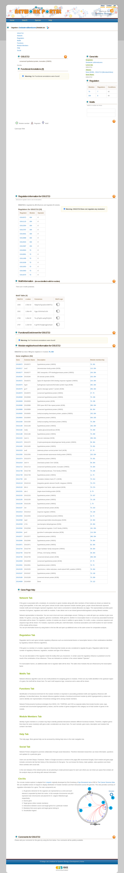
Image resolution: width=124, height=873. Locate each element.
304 (89, 96)
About (102, 6)
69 (91, 409)
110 (91, 368)
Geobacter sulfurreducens (27, 28)
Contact (108, 6)
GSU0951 (23, 254)
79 (91, 540)
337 (94, 495)
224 (91, 381)
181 (91, 528)
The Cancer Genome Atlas (106, 782)
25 (91, 524)
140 (94, 512)
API (114, 6)
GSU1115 (23, 221)
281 (94, 364)
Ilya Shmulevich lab (84, 782)
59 (91, 442)
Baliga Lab (45, 861)
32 (91, 516)
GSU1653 (23, 266)
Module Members (22, 45)
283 (91, 385)
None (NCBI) (90, 72)
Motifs (19, 40)
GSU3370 (23, 275)
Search (24, 20)
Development (74, 861)
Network (19, 36)
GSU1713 (20, 33)
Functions (20, 43)
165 (91, 426)
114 (91, 532)
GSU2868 (23, 238)
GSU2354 (23, 225)
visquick (48, 782)
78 (91, 569)
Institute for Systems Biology (59, 861)
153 (94, 508)
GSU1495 (23, 258)
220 (91, 377)
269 (94, 422)
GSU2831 (23, 234)
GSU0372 (23, 217)
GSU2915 (23, 242)
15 (91, 520)
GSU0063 (23, 250)
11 (91, 475)
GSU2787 (23, 230)
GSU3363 (23, 271)
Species (38, 20)
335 (95, 417)
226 (94, 471)
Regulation (20, 38)
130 (94, 573)
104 (91, 372)
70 (89, 91)
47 (91, 393)
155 (91, 413)
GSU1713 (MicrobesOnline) (104, 72)
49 (91, 549)
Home (12, 20)
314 (94, 479)
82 (91, 545)
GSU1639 (23, 262)
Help (50, 20)
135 (94, 499)
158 (94, 397)
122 (94, 581)
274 (94, 483)
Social (19, 50)
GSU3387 (23, 246)
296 (91, 389)
